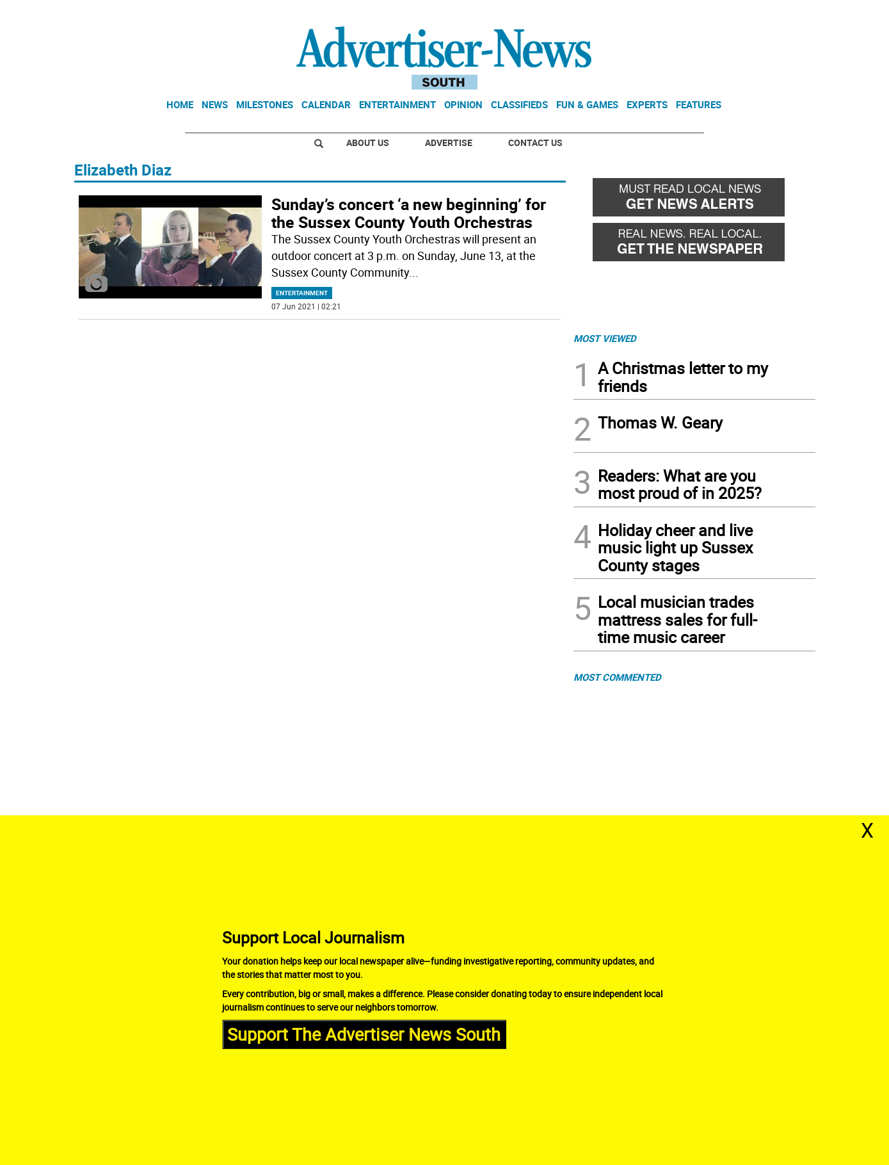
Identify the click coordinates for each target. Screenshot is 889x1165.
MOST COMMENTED (617, 677)
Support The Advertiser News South (364, 1034)
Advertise (448, 142)
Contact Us (535, 142)
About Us (367, 142)
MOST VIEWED (604, 338)
